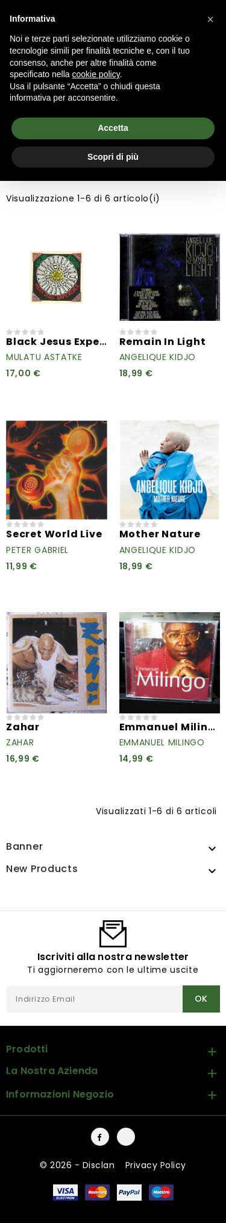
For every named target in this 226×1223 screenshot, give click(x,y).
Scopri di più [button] (113, 157)
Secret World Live (54, 534)
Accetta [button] (113, 128)
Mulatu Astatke (44, 357)
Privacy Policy (155, 1165)
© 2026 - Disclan (79, 1165)
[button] (210, 19)
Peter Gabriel (37, 550)
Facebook (100, 1137)
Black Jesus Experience (70, 342)
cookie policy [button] (96, 74)
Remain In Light (162, 342)
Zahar (23, 727)
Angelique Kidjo (157, 357)
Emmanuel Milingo (171, 727)
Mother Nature (160, 534)
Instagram (126, 1137)
